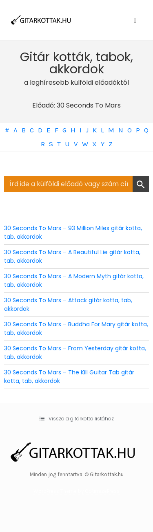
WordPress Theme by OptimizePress (76, 491)
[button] (77, 418)
